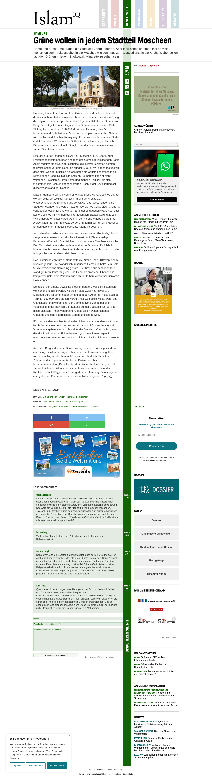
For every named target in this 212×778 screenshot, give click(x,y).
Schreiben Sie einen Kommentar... (78, 632)
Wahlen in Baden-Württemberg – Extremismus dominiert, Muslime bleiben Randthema (154, 748)
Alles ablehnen (36, 765)
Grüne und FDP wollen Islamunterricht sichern (60, 397)
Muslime (138, 132)
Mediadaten (116, 774)
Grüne (147, 129)
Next (172, 618)
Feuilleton (163, 14)
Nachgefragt (156, 560)
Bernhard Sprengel (149, 65)
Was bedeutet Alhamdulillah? (153, 233)
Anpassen (17, 765)
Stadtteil (148, 132)
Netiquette (112, 650)
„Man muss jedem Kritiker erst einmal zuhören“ (66, 406)
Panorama (139, 14)
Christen (138, 129)
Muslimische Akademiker (156, 533)
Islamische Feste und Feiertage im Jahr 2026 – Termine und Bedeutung (154, 240)
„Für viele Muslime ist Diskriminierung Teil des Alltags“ (153, 724)
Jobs (99, 774)
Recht (151, 14)
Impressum (91, 774)
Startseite (103, 14)
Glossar (156, 520)
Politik (115, 14)
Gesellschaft (127, 14)
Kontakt (82, 774)
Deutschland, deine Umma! (156, 547)
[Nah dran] (69, 735)
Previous (138, 618)
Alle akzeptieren (57, 765)
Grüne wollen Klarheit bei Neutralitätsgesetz (59, 401)
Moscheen (168, 129)
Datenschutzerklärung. (160, 460)
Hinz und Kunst (156, 573)
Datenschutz (128, 774)
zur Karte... (140, 406)
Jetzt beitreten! (156, 200)
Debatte (175, 14)
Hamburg (157, 129)
